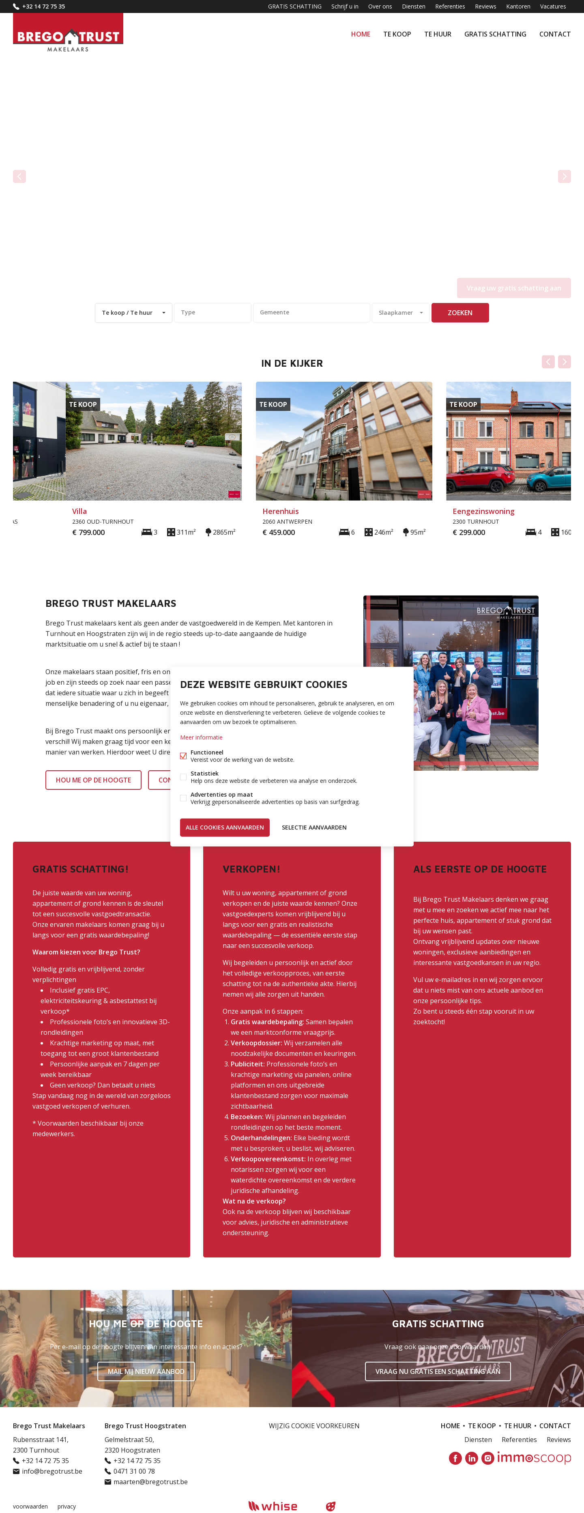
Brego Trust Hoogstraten (145, 1425)
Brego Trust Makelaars (49, 1425)
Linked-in (471, 1458)
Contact (555, 34)
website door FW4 (331, 1506)
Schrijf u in (345, 6)
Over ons (380, 6)
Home (360, 34)
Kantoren (518, 6)
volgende (564, 176)
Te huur (437, 34)
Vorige (548, 361)
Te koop (397, 34)
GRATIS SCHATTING (495, 34)
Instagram (487, 1458)
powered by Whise (282, 1506)
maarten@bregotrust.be (151, 1481)
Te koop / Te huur (127, 312)
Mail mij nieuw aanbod (146, 1371)
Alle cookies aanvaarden (225, 827)
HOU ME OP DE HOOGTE (93, 780)
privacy (67, 1506)
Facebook (455, 1458)
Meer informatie (201, 737)
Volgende (564, 361)
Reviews (485, 6)
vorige (19, 176)
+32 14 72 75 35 (43, 6)
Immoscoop (534, 1458)
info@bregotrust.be (52, 1471)
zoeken (460, 312)
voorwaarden (30, 1506)
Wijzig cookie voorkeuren (314, 1425)
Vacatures (553, 6)
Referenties (450, 6)
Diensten (413, 6)
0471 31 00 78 (134, 1471)
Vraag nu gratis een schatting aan (438, 1371)
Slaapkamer (396, 312)
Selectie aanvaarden (314, 827)
